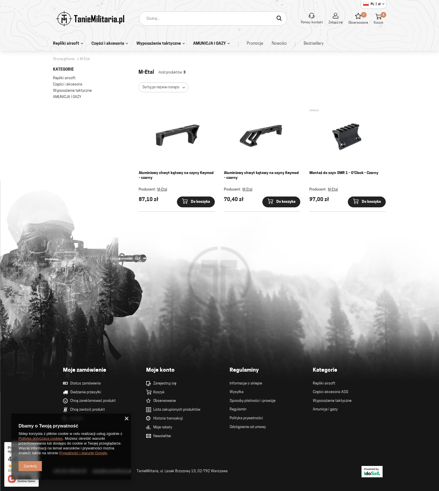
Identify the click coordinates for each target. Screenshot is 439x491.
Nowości (279, 44)
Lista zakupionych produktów (176, 410)
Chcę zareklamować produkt (93, 401)
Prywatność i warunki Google (83, 453)
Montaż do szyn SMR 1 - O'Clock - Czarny (343, 173)
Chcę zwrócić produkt (87, 410)
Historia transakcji (168, 418)
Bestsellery (314, 44)
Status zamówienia (85, 383)
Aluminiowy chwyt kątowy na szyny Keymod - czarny (176, 175)
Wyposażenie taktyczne (158, 44)
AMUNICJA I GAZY (209, 44)
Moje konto (160, 370)
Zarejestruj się (164, 383)
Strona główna (63, 59)
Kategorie (63, 69)
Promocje (255, 44)
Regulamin (238, 409)
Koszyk (159, 392)
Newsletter (162, 436)
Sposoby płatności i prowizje (252, 401)
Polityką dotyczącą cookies (41, 438)
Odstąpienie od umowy (248, 427)
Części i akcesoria (107, 44)
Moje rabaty (162, 427)
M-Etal (162, 189)
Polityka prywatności (246, 418)
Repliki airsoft (66, 44)
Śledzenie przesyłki (85, 392)
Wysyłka (237, 392)
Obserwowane (164, 401)
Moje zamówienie (84, 370)
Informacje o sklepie (246, 383)
